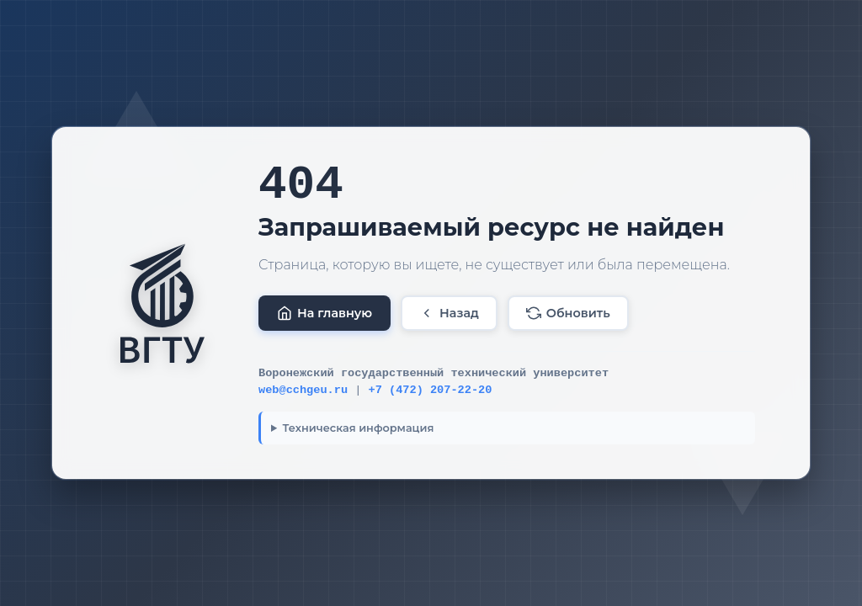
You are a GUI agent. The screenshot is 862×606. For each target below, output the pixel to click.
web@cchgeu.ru (303, 390)
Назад (449, 313)
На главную (324, 313)
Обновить (568, 313)
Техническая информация (358, 428)
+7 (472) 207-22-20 (430, 390)
